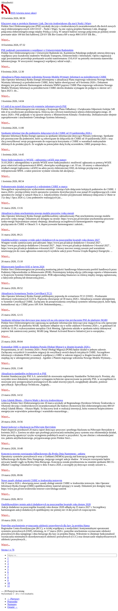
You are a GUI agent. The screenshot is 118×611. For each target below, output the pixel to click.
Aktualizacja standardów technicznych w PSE (23, 373)
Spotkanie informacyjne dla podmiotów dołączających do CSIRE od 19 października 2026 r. (46, 133)
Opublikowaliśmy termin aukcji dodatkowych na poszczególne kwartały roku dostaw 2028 (46, 504)
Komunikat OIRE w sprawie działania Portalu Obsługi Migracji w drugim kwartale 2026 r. (46, 347)
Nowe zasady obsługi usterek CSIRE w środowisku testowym (31, 480)
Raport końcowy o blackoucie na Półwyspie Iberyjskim (28, 427)
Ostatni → (12, 607)
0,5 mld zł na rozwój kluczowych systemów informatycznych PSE (34, 106)
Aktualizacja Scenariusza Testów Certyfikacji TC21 (26, 293)
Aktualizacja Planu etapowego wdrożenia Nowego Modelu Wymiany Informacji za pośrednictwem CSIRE (53, 77)
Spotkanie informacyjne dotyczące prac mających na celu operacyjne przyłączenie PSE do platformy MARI (54, 320)
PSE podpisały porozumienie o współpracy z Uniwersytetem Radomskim (37, 50)
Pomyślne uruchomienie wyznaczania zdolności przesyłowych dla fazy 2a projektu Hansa (45, 525)
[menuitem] (8, 558)
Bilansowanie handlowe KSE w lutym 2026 (22, 266)
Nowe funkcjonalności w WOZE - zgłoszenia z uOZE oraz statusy (34, 159)
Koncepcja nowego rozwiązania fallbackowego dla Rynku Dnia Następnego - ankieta (43, 453)
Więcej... (5, 39)
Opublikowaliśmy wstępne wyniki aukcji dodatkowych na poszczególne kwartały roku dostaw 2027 (50, 240)
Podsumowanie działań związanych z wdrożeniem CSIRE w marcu (34, 186)
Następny (12, 604)
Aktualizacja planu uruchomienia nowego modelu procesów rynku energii (37, 213)
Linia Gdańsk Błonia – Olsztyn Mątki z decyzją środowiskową (32, 400)
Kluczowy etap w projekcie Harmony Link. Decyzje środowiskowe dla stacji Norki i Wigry (46, 23)
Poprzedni (12, 601)
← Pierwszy (13, 598)
